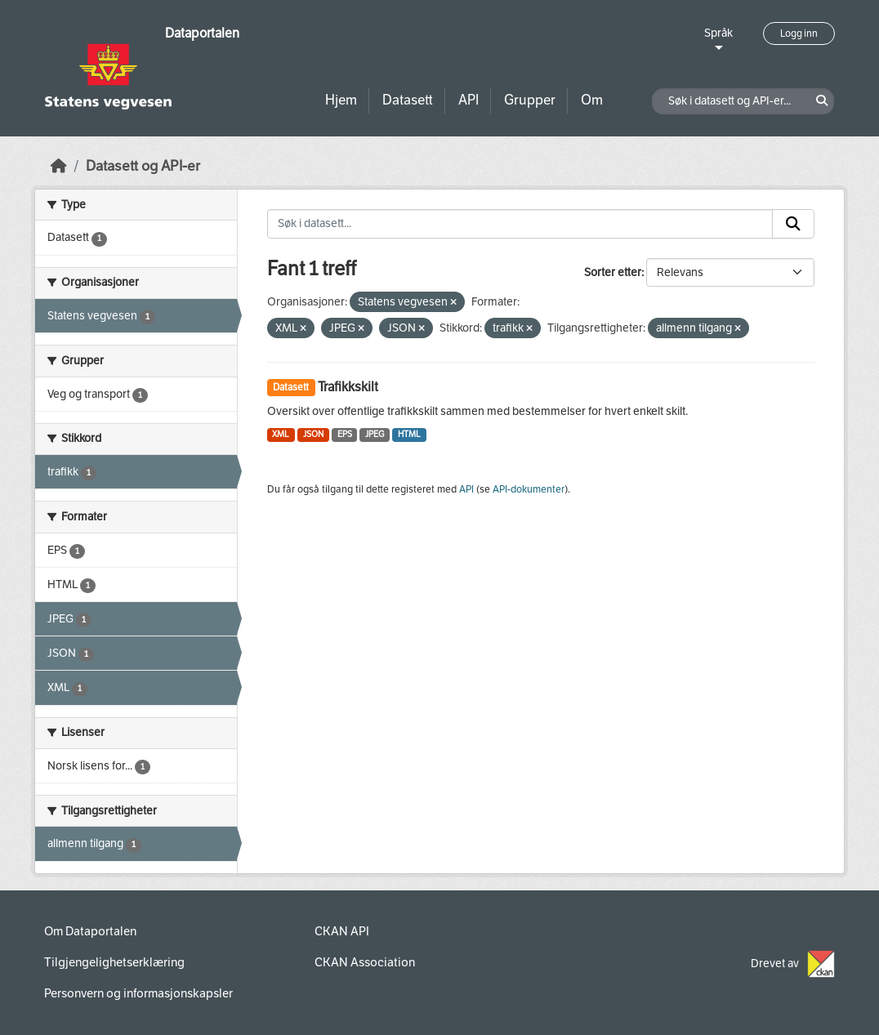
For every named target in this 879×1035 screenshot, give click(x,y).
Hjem (341, 100)
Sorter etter (612, 272)
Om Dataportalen (90, 931)
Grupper (530, 100)
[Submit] (793, 224)
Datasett (407, 100)
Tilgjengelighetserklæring (114, 962)
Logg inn (799, 33)
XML (280, 434)
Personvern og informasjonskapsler (138, 993)
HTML (409, 434)
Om (592, 100)
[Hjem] (59, 166)
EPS (344, 434)
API (468, 100)
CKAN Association (365, 962)
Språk (718, 33)
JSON (313, 434)
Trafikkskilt (348, 387)
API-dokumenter (528, 489)
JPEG (374, 434)
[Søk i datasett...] (520, 224)
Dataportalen (202, 33)
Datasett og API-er (143, 166)
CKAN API (342, 931)
